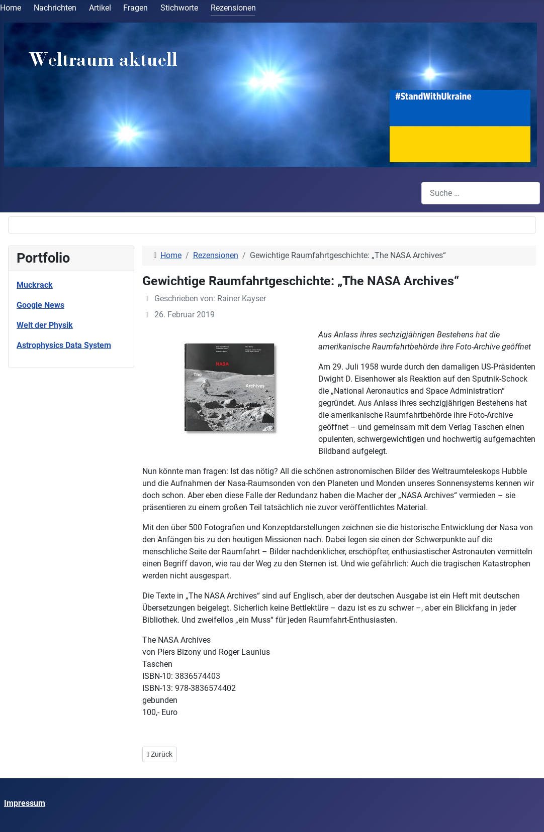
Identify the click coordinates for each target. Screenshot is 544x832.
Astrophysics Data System (64, 345)
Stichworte (179, 8)
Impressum (24, 803)
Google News (40, 305)
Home (10, 8)
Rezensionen (233, 8)
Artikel (100, 8)
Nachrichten (55, 8)
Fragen (135, 8)
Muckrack (35, 285)
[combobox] (480, 193)
